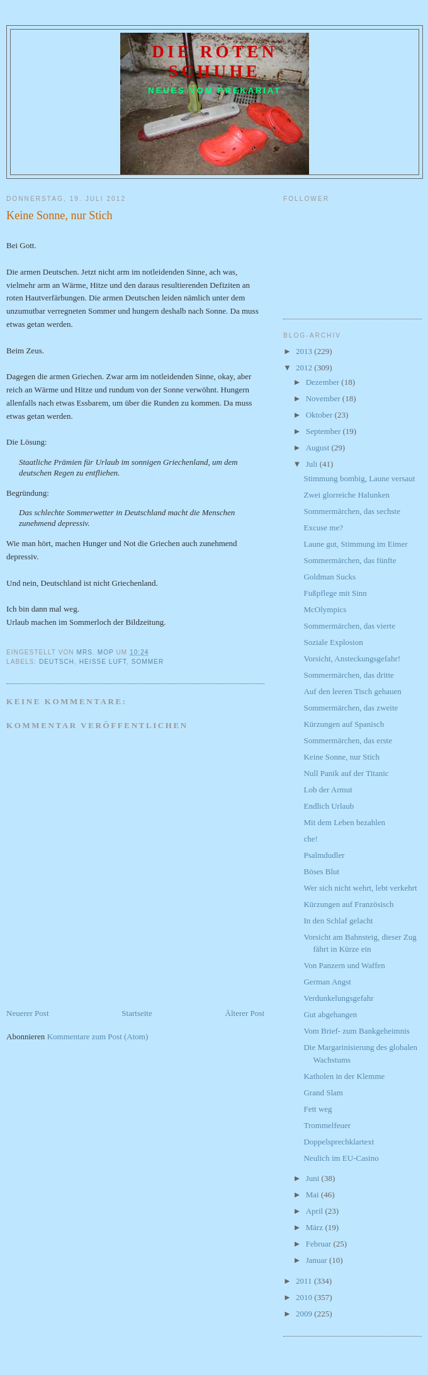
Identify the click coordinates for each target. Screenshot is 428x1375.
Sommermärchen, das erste (347, 740)
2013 (305, 351)
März (315, 1227)
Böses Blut (321, 871)
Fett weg (317, 1109)
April (315, 1211)
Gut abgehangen (330, 1014)
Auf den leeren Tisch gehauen (352, 691)
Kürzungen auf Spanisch (343, 724)
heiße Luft (103, 661)
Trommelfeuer (327, 1125)
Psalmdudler (323, 855)
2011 (305, 1281)
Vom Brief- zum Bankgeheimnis (356, 1031)
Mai (313, 1194)
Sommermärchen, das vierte (349, 625)
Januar (317, 1260)
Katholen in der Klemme (344, 1076)
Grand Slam (322, 1092)
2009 (305, 1313)
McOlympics (324, 609)
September (324, 431)
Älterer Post (244, 1013)
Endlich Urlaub (328, 806)
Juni (314, 1178)
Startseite (136, 1013)
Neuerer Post (27, 1013)
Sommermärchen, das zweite (350, 707)
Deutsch (56, 661)
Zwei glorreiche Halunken (346, 494)
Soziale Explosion (333, 642)
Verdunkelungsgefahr (338, 998)
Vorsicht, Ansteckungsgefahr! (351, 658)
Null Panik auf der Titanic (345, 773)
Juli (313, 464)
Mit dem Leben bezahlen (344, 822)
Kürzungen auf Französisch (348, 904)
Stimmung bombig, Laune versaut (359, 478)
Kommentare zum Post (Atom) (98, 1036)
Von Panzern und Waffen (344, 965)
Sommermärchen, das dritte (348, 675)
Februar (320, 1243)
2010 (305, 1297)
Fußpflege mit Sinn (334, 593)
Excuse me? (322, 527)
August (319, 447)
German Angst (327, 981)
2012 (305, 367)
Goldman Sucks (329, 576)
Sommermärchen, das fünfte (349, 560)
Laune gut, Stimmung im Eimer (355, 544)
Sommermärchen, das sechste (351, 511)
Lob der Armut (327, 789)
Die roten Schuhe (215, 61)
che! (310, 838)
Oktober (320, 414)
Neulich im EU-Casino (340, 1158)
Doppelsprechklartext (338, 1141)
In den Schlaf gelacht (338, 920)
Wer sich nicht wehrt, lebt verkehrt (360, 888)
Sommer (148, 661)
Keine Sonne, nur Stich (341, 757)
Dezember (324, 382)
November (324, 398)
